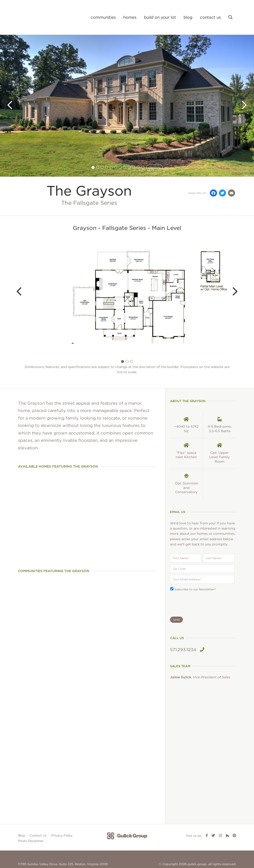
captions (154, 167)
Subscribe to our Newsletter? (195, 589)
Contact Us (38, 819)
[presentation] (193, 602)
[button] (230, 17)
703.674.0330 (28, 854)
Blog (21, 819)
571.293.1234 (187, 649)
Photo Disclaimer (30, 824)
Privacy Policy (62, 819)
